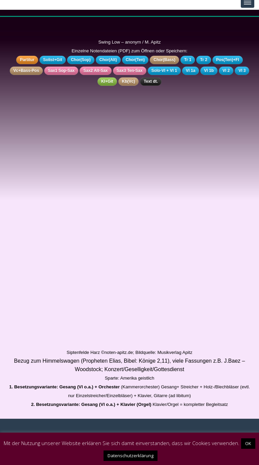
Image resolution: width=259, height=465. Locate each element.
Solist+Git (52, 59)
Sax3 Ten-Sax (130, 70)
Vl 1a (190, 70)
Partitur (27, 59)
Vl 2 (226, 70)
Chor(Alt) (108, 59)
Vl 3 (242, 70)
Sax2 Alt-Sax (95, 70)
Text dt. (151, 81)
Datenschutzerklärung (130, 456)
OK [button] (248, 443)
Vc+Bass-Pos (26, 70)
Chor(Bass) (164, 59)
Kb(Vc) (128, 81)
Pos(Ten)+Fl (227, 59)
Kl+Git (107, 81)
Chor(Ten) (135, 59)
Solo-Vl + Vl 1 (164, 70)
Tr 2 (203, 59)
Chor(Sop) (81, 59)
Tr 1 (187, 59)
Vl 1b (209, 70)
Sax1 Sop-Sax (61, 70)
